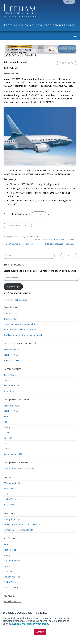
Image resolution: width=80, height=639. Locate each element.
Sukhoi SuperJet (11, 587)
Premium (34, 236)
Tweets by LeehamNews (15, 299)
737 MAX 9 (46, 239)
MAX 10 (73, 239)
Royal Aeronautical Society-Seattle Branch (23, 335)
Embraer (8, 437)
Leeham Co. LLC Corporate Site (18, 529)
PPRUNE (7, 380)
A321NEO (54, 239)
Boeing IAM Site (11, 313)
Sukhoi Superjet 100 (13, 454)
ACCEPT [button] (40, 632)
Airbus (16, 236)
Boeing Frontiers (11, 360)
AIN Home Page (11, 355)
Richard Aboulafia (12, 385)
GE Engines (9, 488)
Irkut (6, 443)
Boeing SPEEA (10, 318)
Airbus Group (10, 549)
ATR (5, 421)
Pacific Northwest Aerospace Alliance (21, 324)
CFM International (12, 483)
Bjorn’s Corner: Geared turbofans (20, 244)
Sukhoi (7, 448)
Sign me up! (13, 286)
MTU (6, 493)
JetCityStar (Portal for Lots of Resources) (22, 524)
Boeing (22, 236)
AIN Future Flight (11, 349)
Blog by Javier (10, 375)
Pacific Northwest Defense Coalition (20, 329)
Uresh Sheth (9, 391)
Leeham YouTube (12, 576)
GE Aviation (9, 571)
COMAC (7, 432)
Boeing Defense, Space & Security (19, 468)
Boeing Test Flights (12, 519)
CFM (27, 236)
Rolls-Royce (9, 504)
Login (69, 1)
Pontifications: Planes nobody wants (59, 244)
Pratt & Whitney (11, 499)
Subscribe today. (17, 225)
